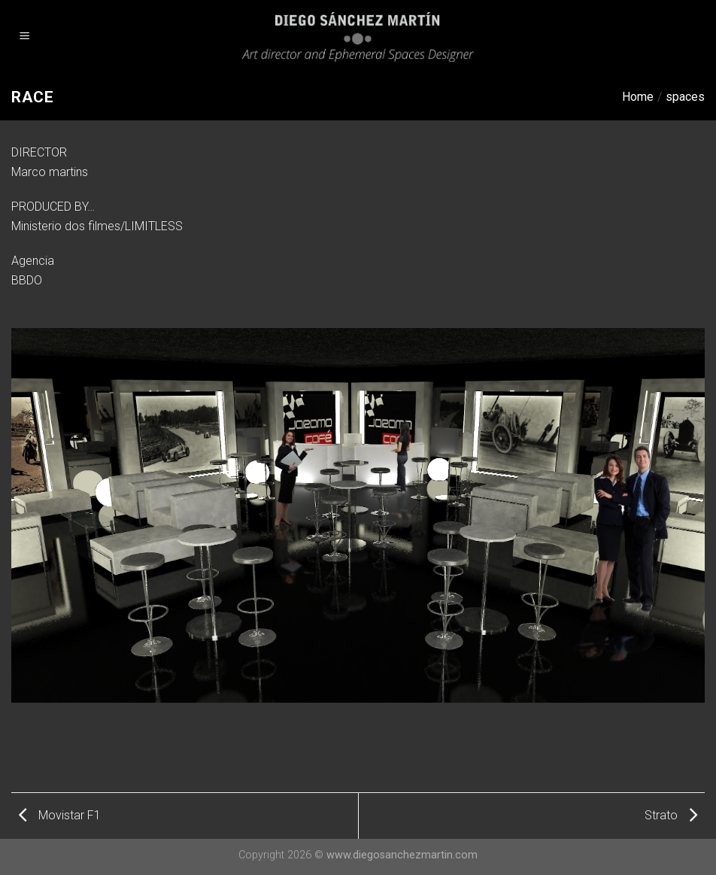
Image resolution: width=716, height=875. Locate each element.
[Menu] (25, 37)
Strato (671, 815)
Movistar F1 (60, 815)
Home (638, 97)
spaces (685, 97)
